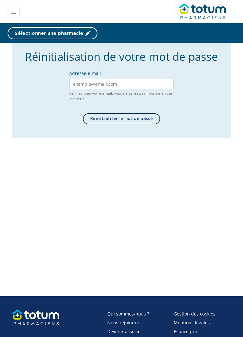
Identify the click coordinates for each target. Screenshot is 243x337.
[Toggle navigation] (14, 12)
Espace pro (185, 331)
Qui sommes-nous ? (128, 314)
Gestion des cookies (194, 314)
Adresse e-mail (85, 73)
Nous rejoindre (123, 323)
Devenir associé (123, 331)
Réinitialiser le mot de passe (121, 118)
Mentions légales (192, 323)
